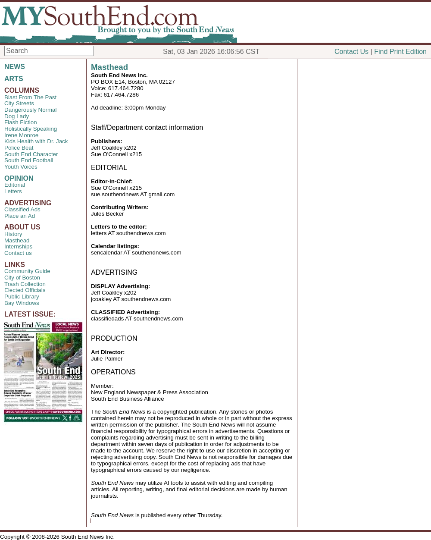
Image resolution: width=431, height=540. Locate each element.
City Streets (19, 103)
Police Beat (18, 147)
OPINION (19, 178)
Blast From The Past (30, 97)
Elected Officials (24, 290)
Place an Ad (19, 216)
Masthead (17, 240)
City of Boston (22, 277)
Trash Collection (25, 284)
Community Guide (27, 271)
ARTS (13, 78)
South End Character (31, 154)
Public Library (21, 296)
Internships (18, 246)
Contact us (18, 253)
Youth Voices (20, 166)
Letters (13, 191)
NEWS (14, 66)
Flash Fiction (20, 122)
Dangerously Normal (30, 110)
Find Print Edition (400, 51)
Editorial (14, 185)
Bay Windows (21, 303)
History (13, 234)
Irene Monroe (21, 135)
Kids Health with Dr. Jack (36, 141)
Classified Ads (22, 209)
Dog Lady (16, 116)
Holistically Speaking (30, 129)
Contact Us (351, 51)
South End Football (28, 160)
